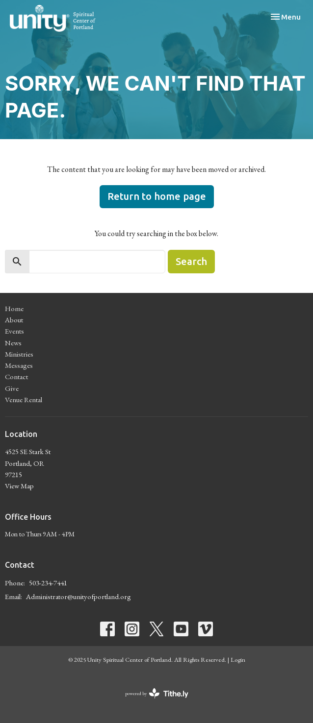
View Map (19, 485)
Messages (19, 365)
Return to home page (156, 196)
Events (14, 331)
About (14, 319)
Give (12, 388)
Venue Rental (23, 399)
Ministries (19, 354)
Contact (16, 376)
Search (191, 261)
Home (14, 308)
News (13, 342)
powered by (156, 693)
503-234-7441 (48, 582)
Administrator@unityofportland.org (78, 596)
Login (238, 659)
